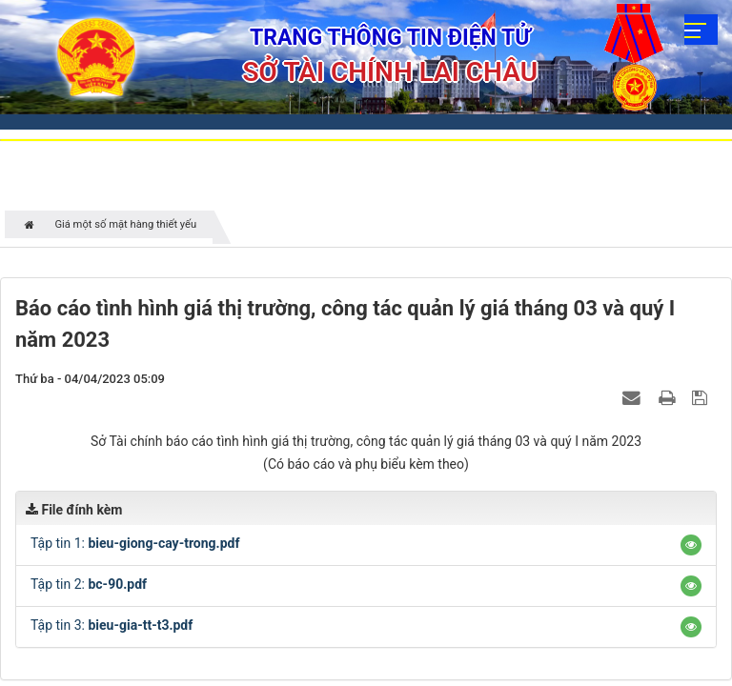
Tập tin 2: (88, 584)
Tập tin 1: (134, 543)
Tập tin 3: (111, 625)
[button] (691, 545)
